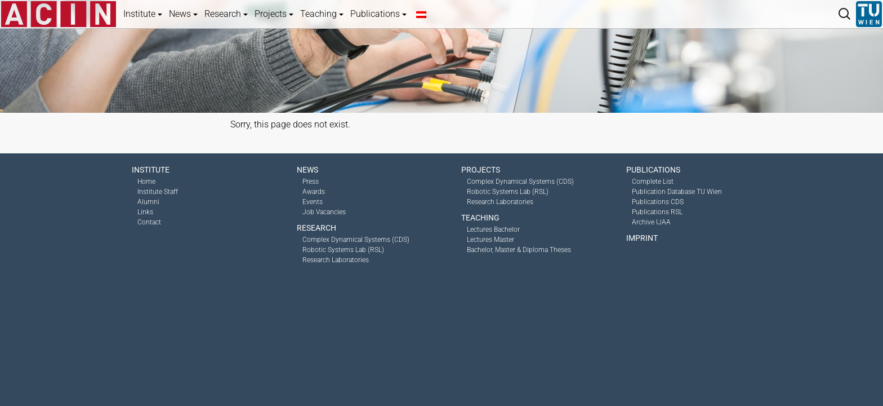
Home (146, 182)
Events (312, 202)
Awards (313, 192)
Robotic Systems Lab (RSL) (343, 250)
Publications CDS (658, 202)
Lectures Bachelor (493, 229)
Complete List (653, 182)
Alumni (148, 202)
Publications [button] (378, 13)
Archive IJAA (651, 222)
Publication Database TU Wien (677, 192)
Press (310, 182)
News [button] (183, 13)
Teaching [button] (322, 13)
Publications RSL (657, 212)
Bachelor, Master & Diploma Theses (519, 250)
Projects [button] (274, 13)
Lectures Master (490, 240)
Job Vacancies (324, 212)
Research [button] (226, 13)
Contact (149, 222)
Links (145, 212)
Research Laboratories (335, 260)
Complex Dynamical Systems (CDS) (355, 240)
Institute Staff (157, 192)
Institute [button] (142, 13)
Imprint (642, 237)
